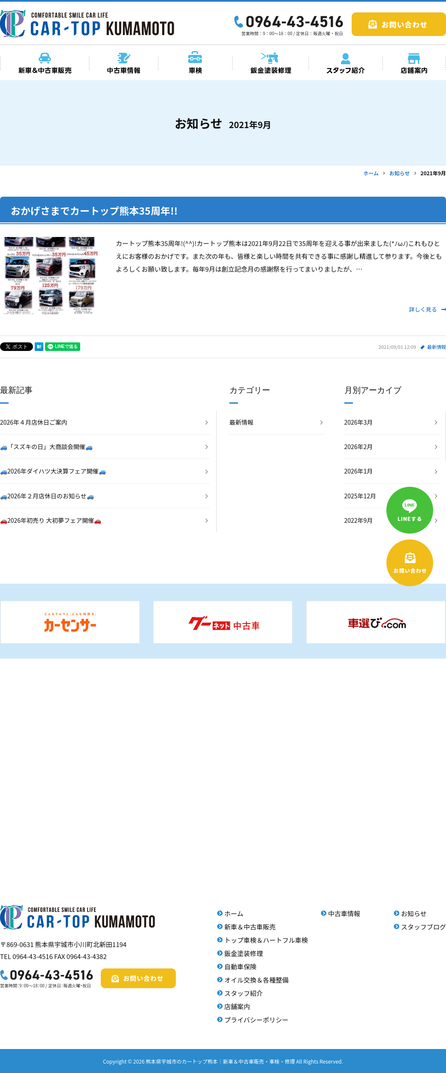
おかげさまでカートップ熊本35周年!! (94, 210)
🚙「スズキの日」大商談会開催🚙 (46, 446)
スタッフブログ (423, 926)
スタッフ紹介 (243, 993)
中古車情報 (344, 913)
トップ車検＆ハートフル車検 (266, 939)
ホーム (234, 913)
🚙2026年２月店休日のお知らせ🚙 (47, 496)
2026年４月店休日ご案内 (33, 422)
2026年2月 (358, 446)
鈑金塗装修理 (243, 953)
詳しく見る (427, 309)
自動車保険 (240, 966)
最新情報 (436, 346)
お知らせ (414, 913)
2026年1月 (358, 471)
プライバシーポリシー (256, 1019)
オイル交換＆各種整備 (256, 979)
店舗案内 (237, 1006)
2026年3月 (358, 422)
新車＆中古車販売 (250, 926)
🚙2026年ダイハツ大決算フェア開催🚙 (53, 471)
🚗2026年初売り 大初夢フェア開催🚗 (50, 520)
